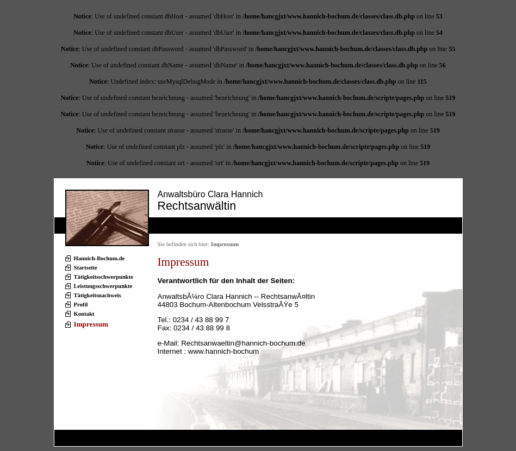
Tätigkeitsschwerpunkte (104, 277)
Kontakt (84, 314)
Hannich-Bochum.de (99, 258)
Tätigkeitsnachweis (97, 295)
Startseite (85, 268)
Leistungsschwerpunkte (103, 286)
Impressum (91, 324)
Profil (81, 305)
